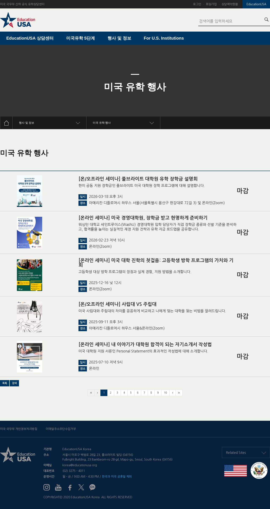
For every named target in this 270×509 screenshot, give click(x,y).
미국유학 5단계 (80, 38)
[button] (4, 383)
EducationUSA (256, 4)
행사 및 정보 (119, 38)
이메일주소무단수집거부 (61, 428)
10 (165, 392)
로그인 (197, 4)
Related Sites (246, 452)
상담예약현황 (229, 4)
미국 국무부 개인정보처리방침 (18, 428)
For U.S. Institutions (164, 38)
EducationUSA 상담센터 (30, 38)
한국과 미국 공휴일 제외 (117, 476)
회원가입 (211, 4)
